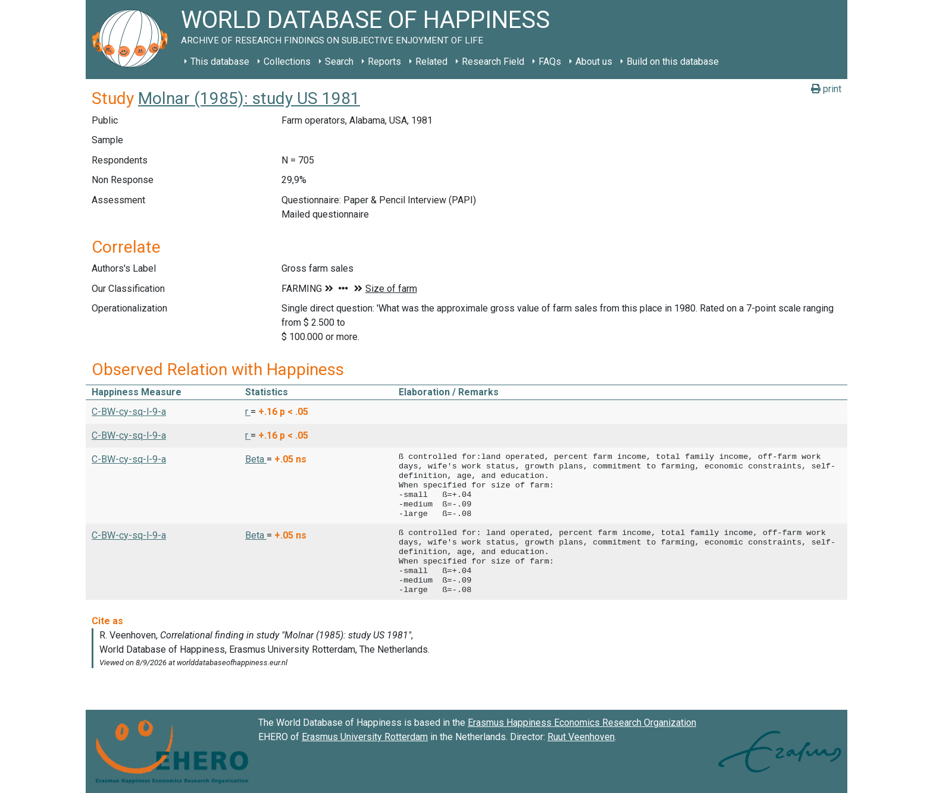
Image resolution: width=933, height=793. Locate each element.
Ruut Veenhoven (581, 736)
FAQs (549, 61)
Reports (384, 61)
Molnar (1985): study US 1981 (249, 98)
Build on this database (673, 61)
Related (431, 61)
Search (339, 61)
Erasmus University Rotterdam (365, 736)
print (826, 89)
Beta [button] (256, 459)
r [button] (248, 411)
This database (219, 61)
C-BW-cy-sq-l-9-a (129, 411)
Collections (287, 61)
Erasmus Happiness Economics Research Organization (582, 722)
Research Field (493, 61)
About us (593, 61)
